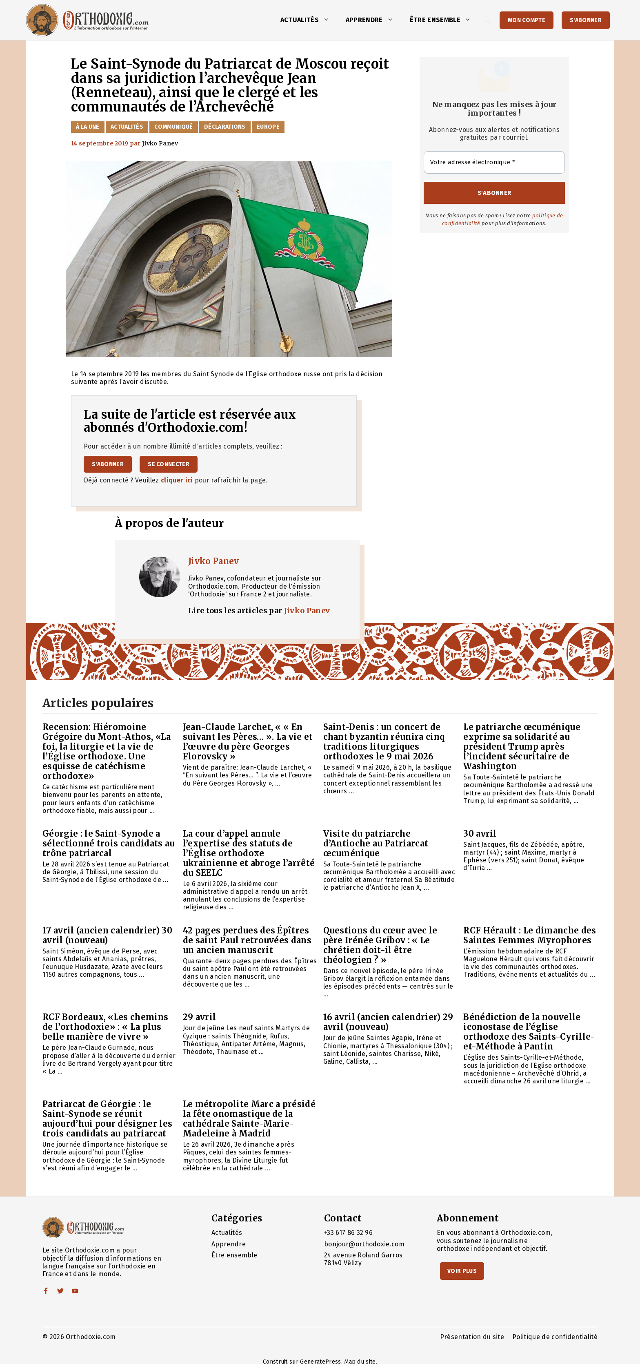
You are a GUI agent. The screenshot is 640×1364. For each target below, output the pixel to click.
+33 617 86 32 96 (348, 1233)
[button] (328, 20)
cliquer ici (177, 480)
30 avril (480, 833)
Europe (268, 126)
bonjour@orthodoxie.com (364, 1244)
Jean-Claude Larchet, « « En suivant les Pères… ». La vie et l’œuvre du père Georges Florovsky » (248, 741)
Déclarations (225, 126)
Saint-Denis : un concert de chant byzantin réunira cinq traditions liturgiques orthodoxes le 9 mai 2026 (384, 741)
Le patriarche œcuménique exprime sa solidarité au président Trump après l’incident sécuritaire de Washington (521, 746)
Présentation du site (472, 1337)
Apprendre (374, 20)
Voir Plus (462, 1271)
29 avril (199, 1017)
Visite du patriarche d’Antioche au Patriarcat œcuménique (376, 843)
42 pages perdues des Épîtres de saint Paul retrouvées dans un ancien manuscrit (247, 940)
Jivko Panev (213, 561)
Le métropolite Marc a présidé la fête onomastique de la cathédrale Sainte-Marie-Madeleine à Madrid (249, 1119)
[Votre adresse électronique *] (494, 162)
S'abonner (586, 20)
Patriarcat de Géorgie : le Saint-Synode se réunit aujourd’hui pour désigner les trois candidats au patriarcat (107, 1119)
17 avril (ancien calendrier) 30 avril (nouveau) (107, 935)
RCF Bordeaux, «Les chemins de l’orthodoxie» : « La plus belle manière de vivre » (105, 1027)
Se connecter (168, 464)
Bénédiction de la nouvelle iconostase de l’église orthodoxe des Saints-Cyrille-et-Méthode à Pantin (529, 1031)
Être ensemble (444, 20)
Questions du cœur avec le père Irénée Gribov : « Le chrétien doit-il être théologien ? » (380, 945)
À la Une (88, 126)
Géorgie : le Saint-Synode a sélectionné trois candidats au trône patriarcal (108, 843)
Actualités (309, 20)
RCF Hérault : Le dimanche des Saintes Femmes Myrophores (529, 935)
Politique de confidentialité (555, 1337)
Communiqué (173, 126)
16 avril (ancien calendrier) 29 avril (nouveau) (388, 1022)
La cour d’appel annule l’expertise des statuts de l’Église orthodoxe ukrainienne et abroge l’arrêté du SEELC (249, 853)
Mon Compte (526, 20)
